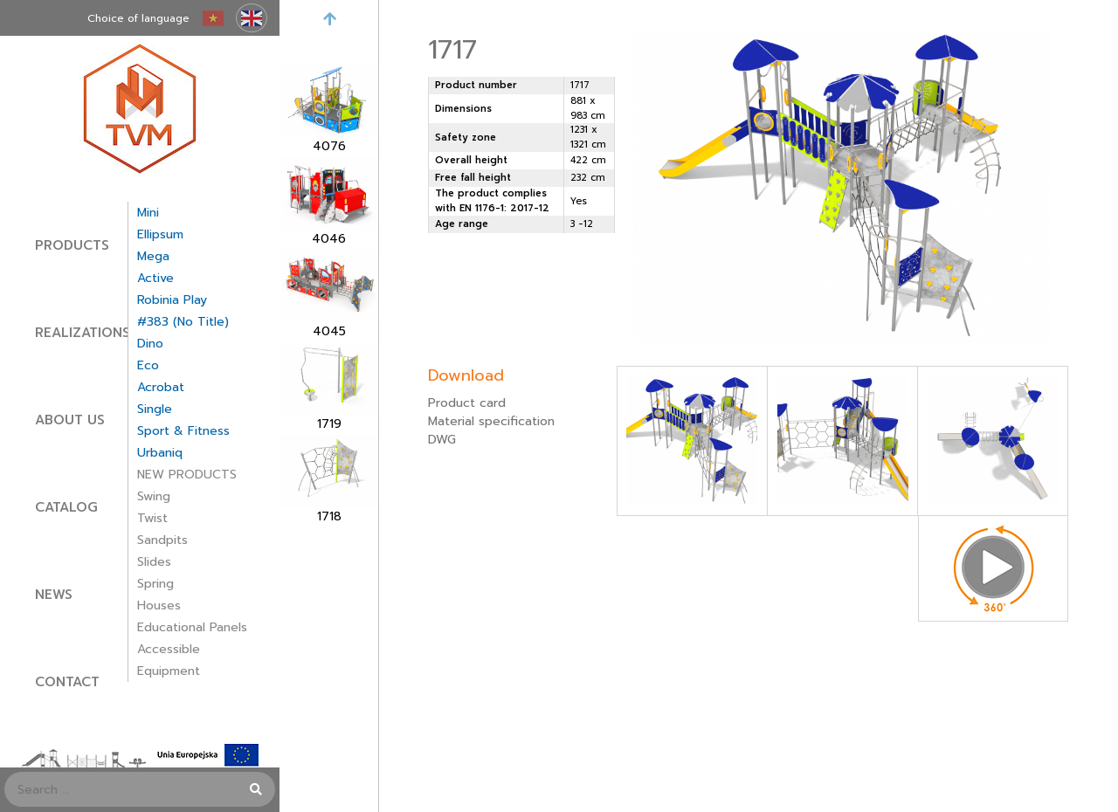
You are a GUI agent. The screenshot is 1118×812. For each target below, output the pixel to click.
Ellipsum (160, 234)
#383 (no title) (183, 322)
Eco (148, 365)
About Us (70, 420)
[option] (329, 110)
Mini (148, 212)
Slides (154, 562)
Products (72, 245)
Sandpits (162, 540)
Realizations (82, 332)
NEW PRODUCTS (187, 474)
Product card (467, 403)
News (53, 594)
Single (154, 409)
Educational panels (192, 627)
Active (155, 278)
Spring (155, 584)
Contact (67, 682)
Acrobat (160, 387)
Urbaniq (160, 453)
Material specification (491, 421)
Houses (159, 605)
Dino (150, 343)
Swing (153, 496)
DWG (442, 439)
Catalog (66, 507)
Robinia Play (172, 300)
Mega (153, 256)
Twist (152, 518)
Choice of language (138, 18)
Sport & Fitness (183, 431)
